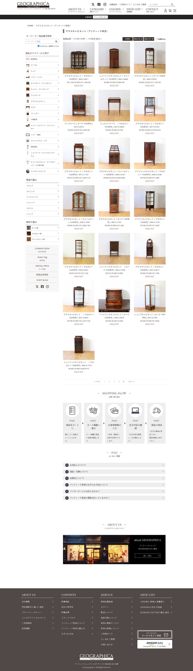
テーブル (34, 65)
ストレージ (31, 202)
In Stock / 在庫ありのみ (49, 46)
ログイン (105, 607)
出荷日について (74, 478)
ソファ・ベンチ (36, 77)
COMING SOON (42, 250)
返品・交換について (76, 471)
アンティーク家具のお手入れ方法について (86, 485)
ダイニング (31, 191)
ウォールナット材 (38, 239)
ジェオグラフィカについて (34, 617)
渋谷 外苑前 (151, 607)
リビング (30, 186)
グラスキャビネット (38, 101)
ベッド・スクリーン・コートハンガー (43, 127)
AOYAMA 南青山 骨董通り (152, 601)
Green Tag (42, 259)
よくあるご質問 (139, 4)
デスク (33, 107)
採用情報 (26, 628)
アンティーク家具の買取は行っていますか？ (87, 498)
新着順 (127, 39)
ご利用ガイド (125, 4)
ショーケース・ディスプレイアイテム (43, 154)
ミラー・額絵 (35, 134)
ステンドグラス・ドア (39, 140)
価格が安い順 (149, 39)
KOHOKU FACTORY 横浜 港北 (154, 612)
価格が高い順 (138, 39)
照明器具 (34, 146)
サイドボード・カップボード (41, 83)
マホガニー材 (36, 233)
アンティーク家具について (73, 623)
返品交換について (109, 617)
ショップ (30, 214)
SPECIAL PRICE (42, 267)
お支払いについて (75, 465)
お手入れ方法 (67, 633)
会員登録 (113, 4)
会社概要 (26, 601)
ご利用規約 (27, 623)
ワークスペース (32, 197)
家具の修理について (110, 628)
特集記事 (65, 612)
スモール (30, 208)
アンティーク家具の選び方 (73, 628)
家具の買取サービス (110, 623)
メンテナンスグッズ (38, 171)
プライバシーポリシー (32, 612)
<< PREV (97, 381)
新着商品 (34, 59)
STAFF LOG (42, 280)
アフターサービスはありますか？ (82, 491)
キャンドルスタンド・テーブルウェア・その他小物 (43, 163)
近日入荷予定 (67, 607)
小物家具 (34, 119)
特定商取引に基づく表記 (33, 607)
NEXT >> (131, 381)
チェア (33, 71)
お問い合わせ (107, 644)
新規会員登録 (42, 274)
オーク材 (34, 228)
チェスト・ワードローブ (40, 89)
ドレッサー (35, 113)
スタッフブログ (68, 617)
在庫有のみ (162, 39)
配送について (107, 612)
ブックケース (35, 95)
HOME (30, 25)
